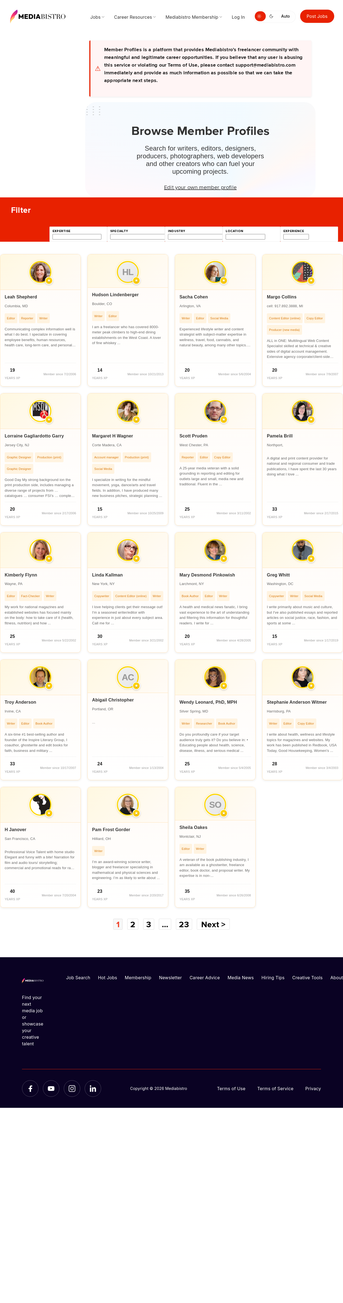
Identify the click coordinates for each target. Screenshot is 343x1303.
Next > (213, 924)
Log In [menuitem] (238, 17)
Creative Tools (307, 977)
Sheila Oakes (193, 827)
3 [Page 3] (148, 924)
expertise (61, 231)
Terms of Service (275, 1088)
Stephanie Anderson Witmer (297, 702)
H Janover (15, 829)
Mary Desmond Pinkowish (207, 575)
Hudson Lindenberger (115, 294)
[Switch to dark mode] (272, 16)
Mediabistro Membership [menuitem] (191, 17)
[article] (40, 320)
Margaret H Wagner (112, 436)
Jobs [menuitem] (95, 17)
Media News (241, 977)
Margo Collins (282, 297)
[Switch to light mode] (260, 16)
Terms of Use (231, 1088)
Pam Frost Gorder (111, 829)
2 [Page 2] (132, 924)
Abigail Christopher (113, 700)
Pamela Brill (280, 436)
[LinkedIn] (93, 1088)
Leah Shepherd (21, 297)
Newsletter (170, 977)
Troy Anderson (20, 702)
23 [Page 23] (184, 924)
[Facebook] (30, 1088)
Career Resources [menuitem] (133, 17)
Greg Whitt (278, 575)
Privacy (313, 1088)
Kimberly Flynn (21, 575)
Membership (138, 977)
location (234, 231)
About (336, 977)
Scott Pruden (193, 436)
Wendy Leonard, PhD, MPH (208, 702)
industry (176, 231)
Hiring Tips (272, 977)
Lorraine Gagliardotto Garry (34, 436)
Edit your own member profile (200, 187)
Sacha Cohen (193, 297)
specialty (119, 231)
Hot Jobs (107, 977)
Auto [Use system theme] (285, 16)
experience (293, 231)
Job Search (78, 977)
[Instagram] (72, 1088)
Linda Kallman (107, 575)
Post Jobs (317, 16)
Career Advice (205, 977)
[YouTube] (51, 1088)
